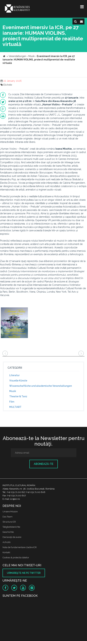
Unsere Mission (10, 511)
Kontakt (6, 552)
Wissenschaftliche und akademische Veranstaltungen (40, 385)
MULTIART (15, 407)
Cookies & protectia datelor (16, 557)
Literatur (14, 375)
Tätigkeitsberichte (11, 527)
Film (11, 401)
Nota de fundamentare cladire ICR (20, 547)
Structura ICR (9, 521)
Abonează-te (43, 464)
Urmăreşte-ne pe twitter (24, 573)
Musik (12, 391)
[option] (14, 323)
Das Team (8, 516)
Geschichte (8, 532)
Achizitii (6, 542)
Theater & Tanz (18, 396)
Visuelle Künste (18, 380)
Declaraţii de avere (12, 537)
